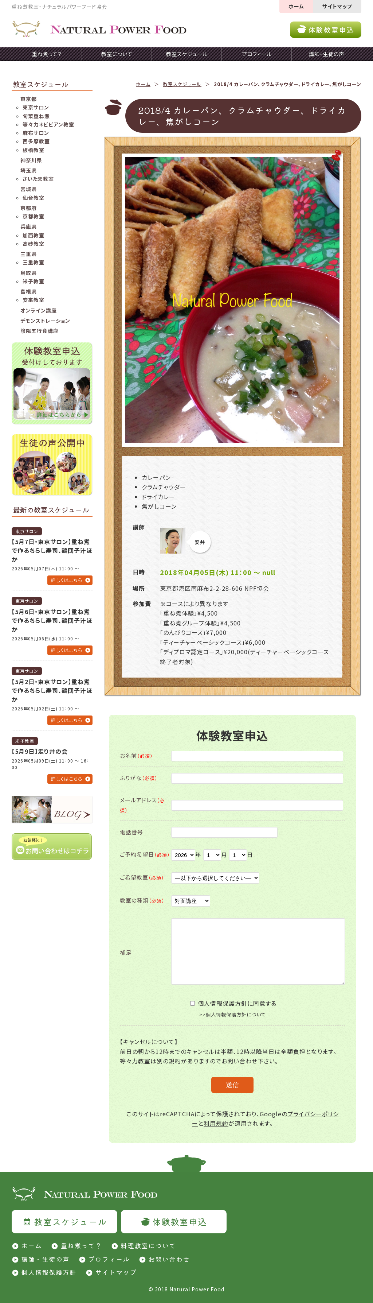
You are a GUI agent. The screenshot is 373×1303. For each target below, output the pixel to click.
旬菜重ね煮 (36, 116)
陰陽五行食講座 (39, 330)
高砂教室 (33, 243)
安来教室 (33, 299)
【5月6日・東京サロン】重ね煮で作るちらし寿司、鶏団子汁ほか (52, 620)
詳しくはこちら (66, 580)
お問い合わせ (169, 1259)
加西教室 (33, 235)
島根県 (28, 291)
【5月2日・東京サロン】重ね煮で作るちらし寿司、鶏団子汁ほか (52, 690)
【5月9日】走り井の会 (40, 751)
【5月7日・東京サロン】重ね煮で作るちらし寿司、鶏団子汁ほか (52, 550)
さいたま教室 (38, 178)
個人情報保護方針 (48, 1272)
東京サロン (36, 107)
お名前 (136, 755)
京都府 (28, 208)
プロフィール (109, 1259)
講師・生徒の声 (45, 1259)
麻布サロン (36, 132)
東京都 (28, 98)
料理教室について (148, 1245)
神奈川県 (31, 160)
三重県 (28, 253)
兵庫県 (28, 226)
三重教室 (33, 262)
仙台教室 (33, 197)
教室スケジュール (182, 84)
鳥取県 (28, 272)
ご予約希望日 (145, 854)
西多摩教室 (36, 141)
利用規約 (216, 1123)
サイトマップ (337, 6)
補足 (125, 952)
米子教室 (33, 281)
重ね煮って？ (81, 1245)
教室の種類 (142, 900)
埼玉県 (28, 170)
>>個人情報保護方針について (232, 1014)
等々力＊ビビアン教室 (48, 124)
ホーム (296, 6)
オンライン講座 (38, 310)
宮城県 (28, 189)
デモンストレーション (45, 320)
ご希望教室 (142, 877)
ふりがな (139, 778)
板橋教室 (33, 150)
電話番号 (131, 832)
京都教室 (33, 216)
